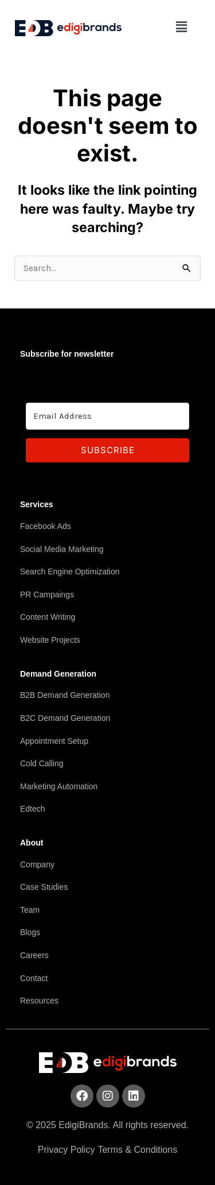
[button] (181, 26)
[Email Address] (107, 416)
